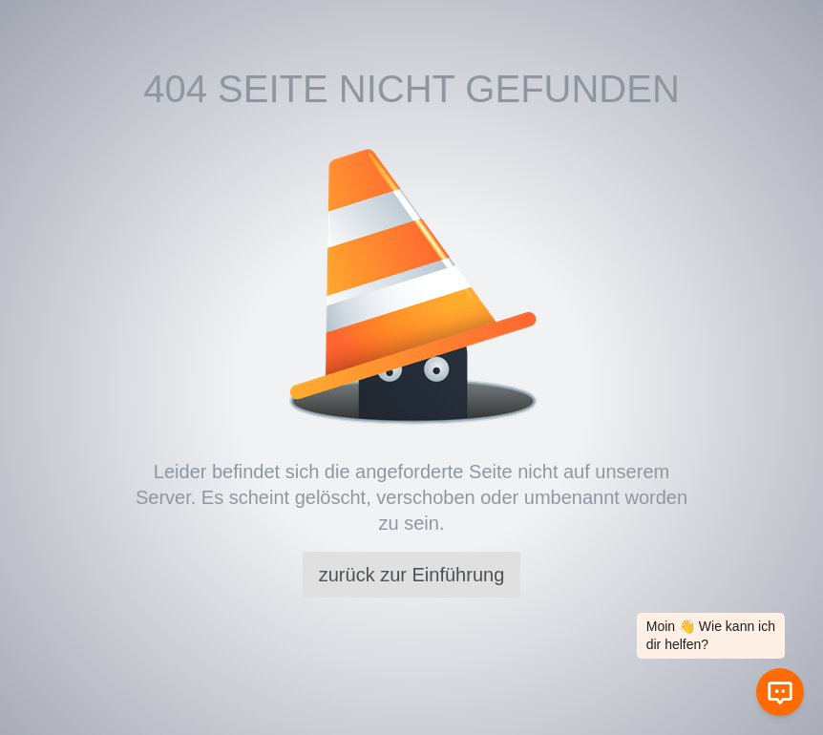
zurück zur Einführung (412, 574)
